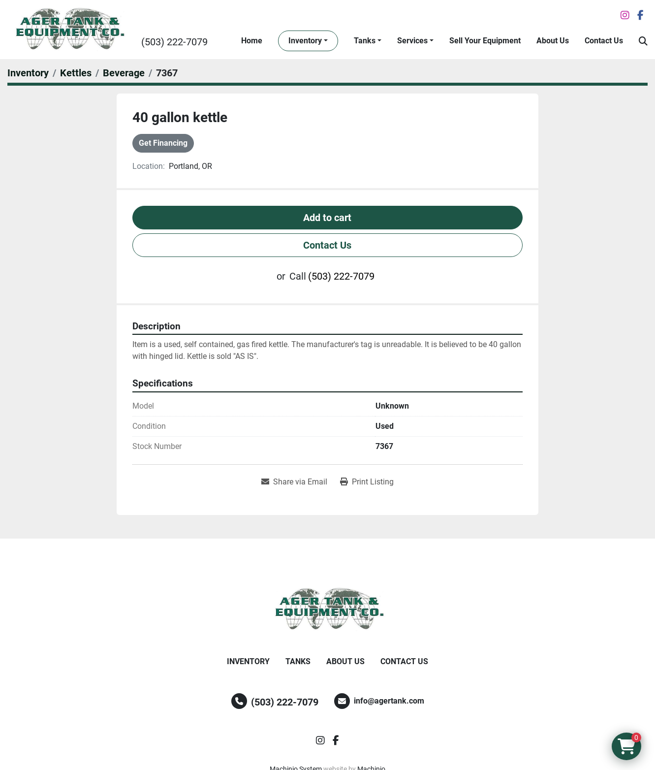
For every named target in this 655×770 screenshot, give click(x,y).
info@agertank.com (389, 701)
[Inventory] (28, 73)
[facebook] (640, 15)
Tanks (364, 40)
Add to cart (327, 218)
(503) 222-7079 (174, 42)
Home (251, 40)
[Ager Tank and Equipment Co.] (328, 609)
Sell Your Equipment (485, 40)
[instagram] (625, 15)
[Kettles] (76, 73)
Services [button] (412, 40)
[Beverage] (124, 73)
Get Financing (163, 143)
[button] (308, 41)
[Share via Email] (294, 482)
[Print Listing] (367, 482)
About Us (552, 40)
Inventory (305, 40)
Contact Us (604, 40)
